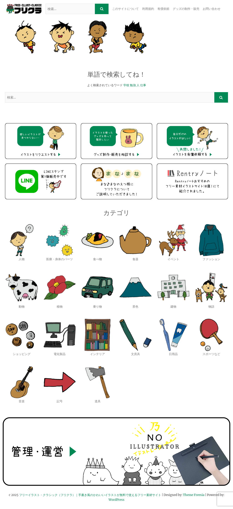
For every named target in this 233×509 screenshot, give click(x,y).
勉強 (133, 85)
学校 (126, 85)
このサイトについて (125, 9)
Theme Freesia (193, 495)
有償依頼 (163, 9)
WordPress (116, 500)
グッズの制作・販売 (186, 9)
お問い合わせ (211, 9)
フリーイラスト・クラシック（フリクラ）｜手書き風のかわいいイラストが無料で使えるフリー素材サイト (90, 495)
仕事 (143, 85)
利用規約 (148, 9)
